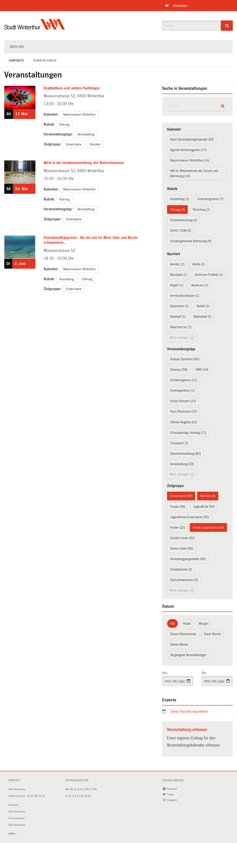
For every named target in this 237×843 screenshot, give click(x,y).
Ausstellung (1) (179, 199)
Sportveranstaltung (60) (185, 453)
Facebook (170, 789)
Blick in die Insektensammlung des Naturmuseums (84, 163)
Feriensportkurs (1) (182, 390)
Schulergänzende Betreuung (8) (190, 241)
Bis (204, 673)
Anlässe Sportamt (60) (184, 359)
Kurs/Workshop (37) (183, 411)
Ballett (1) (203, 306)
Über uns (17, 47)
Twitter (168, 794)
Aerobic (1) (177, 264)
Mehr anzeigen (182, 338)
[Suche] (227, 25)
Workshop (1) (201, 209)
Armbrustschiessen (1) (184, 295)
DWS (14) (202, 369)
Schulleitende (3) (181, 569)
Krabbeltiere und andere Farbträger (72, 88)
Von (164, 673)
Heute (187, 623)
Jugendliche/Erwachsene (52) (189, 517)
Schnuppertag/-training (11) (188, 432)
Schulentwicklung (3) (183, 220)
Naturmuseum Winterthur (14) (189, 160)
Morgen (203, 623)
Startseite (16, 60)
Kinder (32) (177, 527)
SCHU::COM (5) (180, 230)
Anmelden (180, 6)
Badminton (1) (179, 306)
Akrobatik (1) (178, 274)
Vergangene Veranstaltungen (188, 655)
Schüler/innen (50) (182, 538)
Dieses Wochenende (183, 634)
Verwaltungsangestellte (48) (188, 559)
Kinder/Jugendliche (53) (208, 527)
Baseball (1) (178, 316)
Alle (172, 623)
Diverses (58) (179, 369)
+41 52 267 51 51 (35, 796)
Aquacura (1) (199, 285)
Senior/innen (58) (181, 548)
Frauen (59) (177, 506)
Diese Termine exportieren (189, 711)
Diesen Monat (179, 644)
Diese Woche (212, 634)
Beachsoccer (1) (181, 327)
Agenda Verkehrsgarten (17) (188, 150)
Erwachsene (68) (181, 496)
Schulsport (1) (179, 443)
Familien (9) (207, 496)
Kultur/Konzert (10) (183, 401)
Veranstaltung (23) (182, 464)
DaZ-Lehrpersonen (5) (184, 580)
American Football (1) (209, 274)
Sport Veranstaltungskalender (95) (192, 139)
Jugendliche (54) (204, 506)
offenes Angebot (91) (183, 422)
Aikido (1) (198, 264)
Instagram (170, 800)
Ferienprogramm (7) (210, 199)
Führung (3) (177, 209)
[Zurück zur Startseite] (34, 28)
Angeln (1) (176, 285)
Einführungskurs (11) (183, 380)
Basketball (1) (202, 316)
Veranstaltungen (44, 60)
